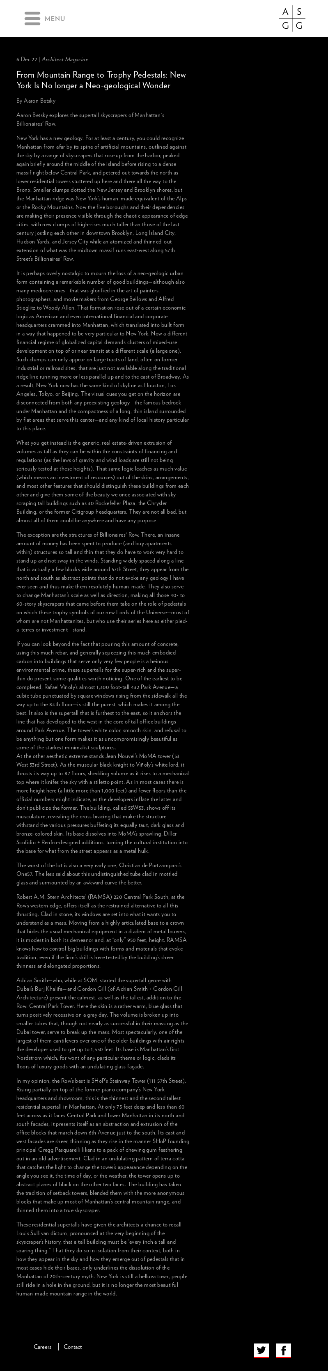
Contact (73, 1347)
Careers (42, 1347)
